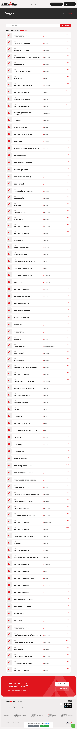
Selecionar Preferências (33, 725)
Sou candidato (62, 684)
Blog (35, 4)
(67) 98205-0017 (50, 716)
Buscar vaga (65, 25)
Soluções (27, 4)
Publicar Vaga (62, 688)
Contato (38, 4)
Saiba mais (47, 723)
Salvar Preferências (44, 725)
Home (64, 13)
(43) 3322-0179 (16, 716)
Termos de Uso (17, 707)
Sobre (23, 4)
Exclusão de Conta (24, 707)
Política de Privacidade (9, 707)
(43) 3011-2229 (63, 716)
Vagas (31, 4)
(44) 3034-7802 (33, 716)
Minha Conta (70, 4)
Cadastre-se (56, 4)
